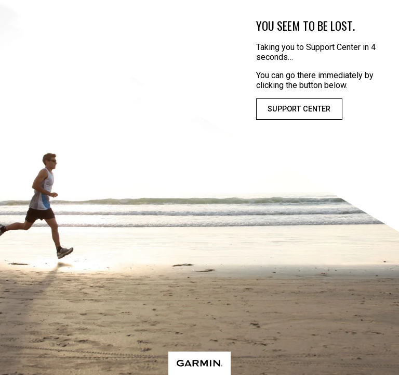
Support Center (299, 109)
